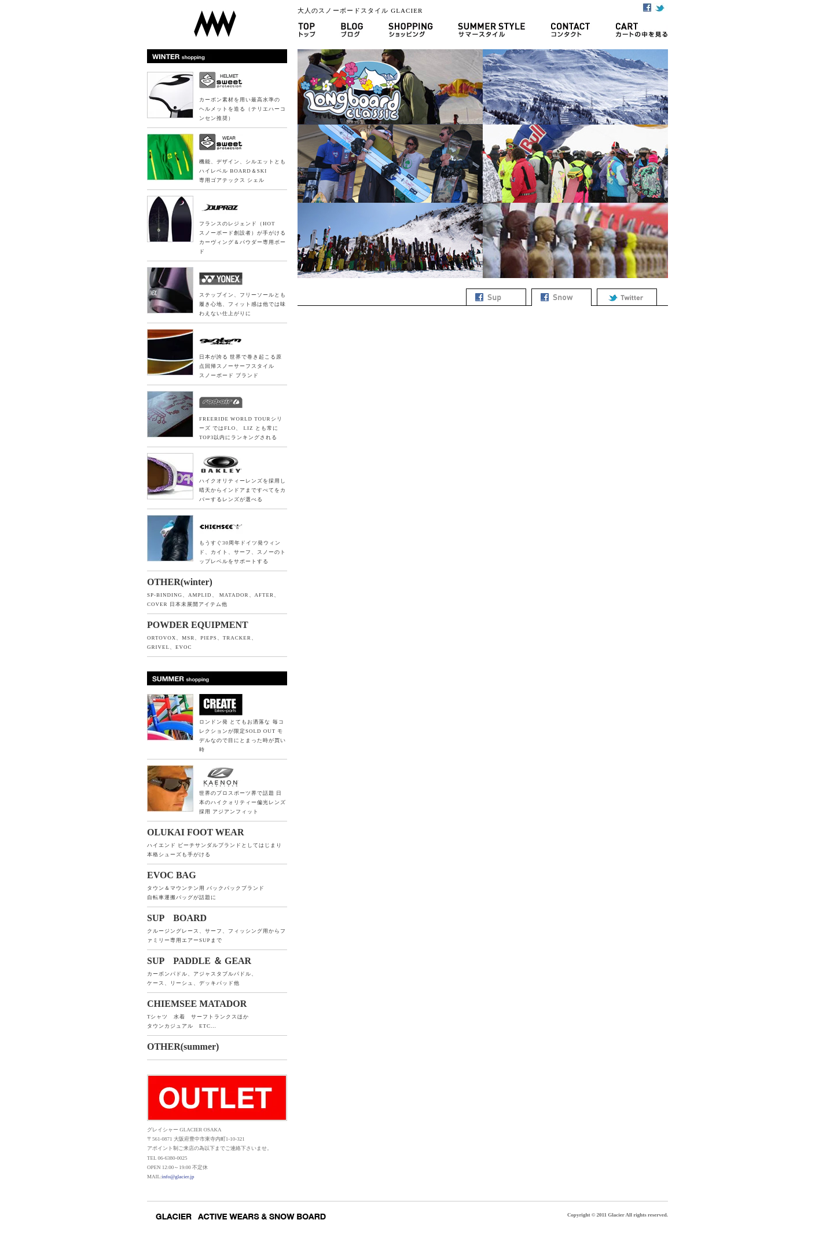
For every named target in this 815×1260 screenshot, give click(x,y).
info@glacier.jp (178, 1176)
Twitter (661, 7)
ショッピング (410, 29)
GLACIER (217, 19)
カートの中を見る (635, 29)
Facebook (646, 7)
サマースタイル (491, 29)
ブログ (351, 29)
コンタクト (570, 29)
